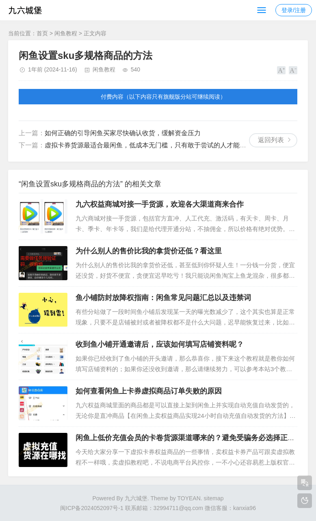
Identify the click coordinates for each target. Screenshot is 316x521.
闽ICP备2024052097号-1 (91, 508)
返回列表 (271, 139)
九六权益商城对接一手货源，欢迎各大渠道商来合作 (160, 204)
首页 (42, 33)
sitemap (214, 498)
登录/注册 (293, 10)
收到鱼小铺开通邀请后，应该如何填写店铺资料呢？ (160, 344)
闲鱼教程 (65, 33)
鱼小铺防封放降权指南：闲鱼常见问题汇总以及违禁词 (163, 298)
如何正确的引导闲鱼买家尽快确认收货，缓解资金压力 (123, 133)
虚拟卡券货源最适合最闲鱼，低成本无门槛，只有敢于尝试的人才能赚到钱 (152, 145)
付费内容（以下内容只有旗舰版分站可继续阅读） (163, 96)
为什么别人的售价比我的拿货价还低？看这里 (149, 251)
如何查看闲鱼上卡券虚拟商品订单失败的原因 (149, 391)
